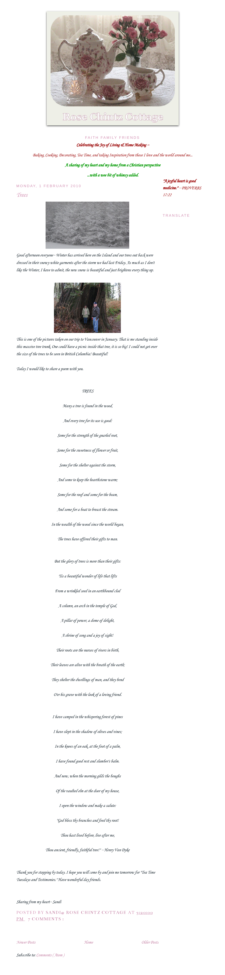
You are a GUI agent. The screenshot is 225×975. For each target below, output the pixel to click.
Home (88, 942)
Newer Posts (25, 942)
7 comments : (46, 919)
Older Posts (150, 942)
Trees (21, 195)
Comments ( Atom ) (50, 955)
